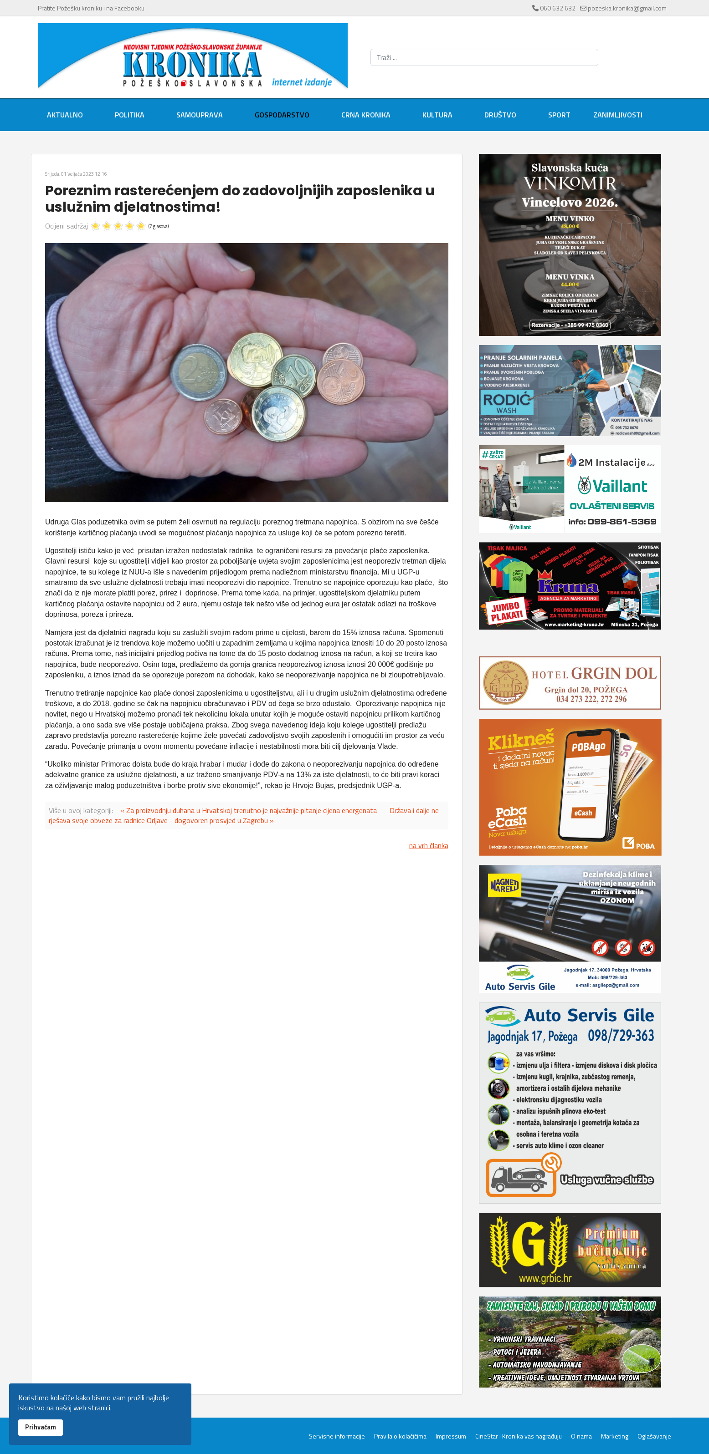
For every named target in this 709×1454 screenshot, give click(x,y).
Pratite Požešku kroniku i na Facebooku (91, 8)
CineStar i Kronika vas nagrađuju (518, 1436)
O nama (581, 1436)
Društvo (500, 114)
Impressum (451, 1436)
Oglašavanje (654, 1436)
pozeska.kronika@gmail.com (627, 8)
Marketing (614, 1436)
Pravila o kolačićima (400, 1436)
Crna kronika (365, 114)
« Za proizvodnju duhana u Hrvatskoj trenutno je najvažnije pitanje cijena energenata (248, 810)
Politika (129, 114)
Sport (559, 114)
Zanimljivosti (617, 114)
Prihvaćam (40, 1427)
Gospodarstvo (282, 114)
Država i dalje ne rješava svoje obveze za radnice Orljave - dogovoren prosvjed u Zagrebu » (244, 815)
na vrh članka (428, 845)
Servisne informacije (337, 1436)
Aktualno (65, 114)
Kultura (437, 114)
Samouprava (199, 114)
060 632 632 (557, 8)
